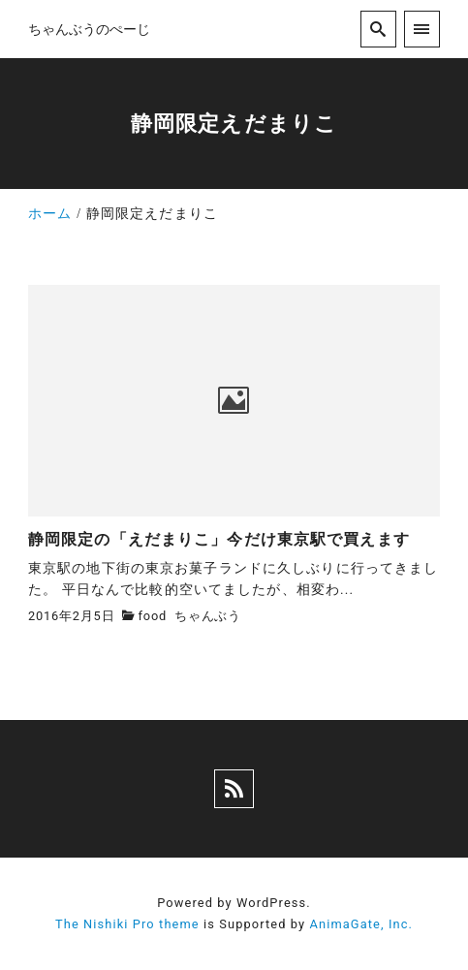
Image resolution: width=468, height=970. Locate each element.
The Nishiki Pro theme (127, 924)
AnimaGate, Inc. (361, 924)
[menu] (422, 29)
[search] (378, 29)
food (153, 616)
